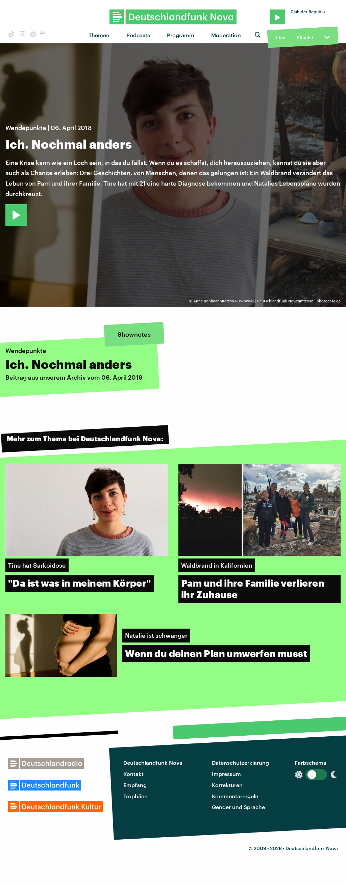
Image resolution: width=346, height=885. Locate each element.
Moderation (226, 35)
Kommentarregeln (235, 796)
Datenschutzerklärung (240, 762)
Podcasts (138, 35)
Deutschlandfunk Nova (152, 762)
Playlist (305, 37)
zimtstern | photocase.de (319, 301)
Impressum (226, 774)
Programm (180, 35)
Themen (99, 35)
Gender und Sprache (238, 807)
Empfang (135, 785)
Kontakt (133, 774)
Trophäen (135, 796)
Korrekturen (227, 785)
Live (281, 37)
